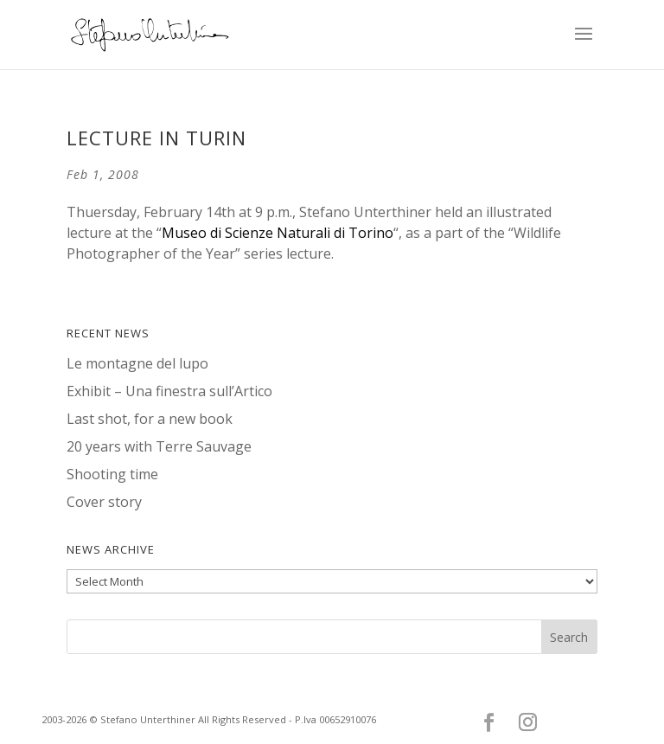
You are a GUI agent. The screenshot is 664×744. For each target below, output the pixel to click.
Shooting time (112, 474)
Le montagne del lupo (137, 363)
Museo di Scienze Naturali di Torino (277, 232)
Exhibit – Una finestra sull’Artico (169, 391)
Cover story (104, 501)
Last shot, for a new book (150, 418)
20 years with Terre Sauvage (159, 446)
